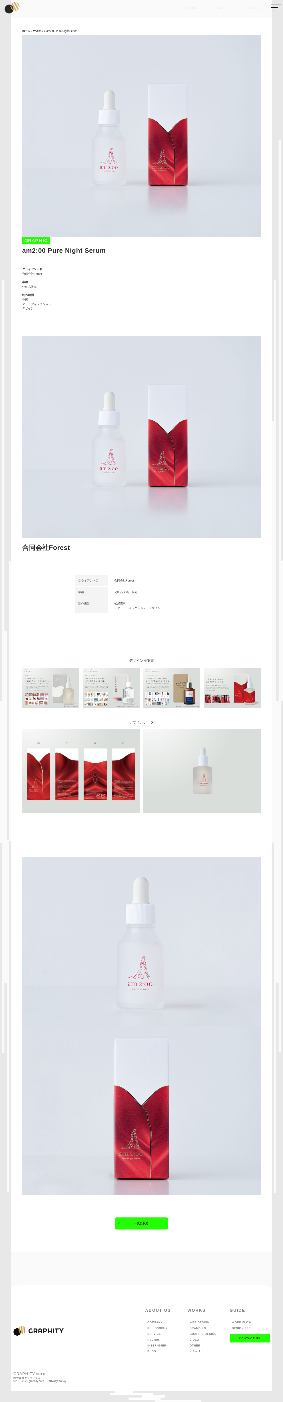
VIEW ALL (197, 1351)
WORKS (38, 31)
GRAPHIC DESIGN (203, 1334)
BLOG (151, 1351)
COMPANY (155, 1322)
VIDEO (194, 1340)
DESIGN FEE (241, 1328)
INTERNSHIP (156, 1346)
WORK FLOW (241, 1322)
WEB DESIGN (199, 1322)
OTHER (195, 1346)
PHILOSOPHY (157, 1328)
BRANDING (198, 1328)
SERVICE (154, 1334)
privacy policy (57, 1381)
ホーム (26, 31)
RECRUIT (154, 1340)
